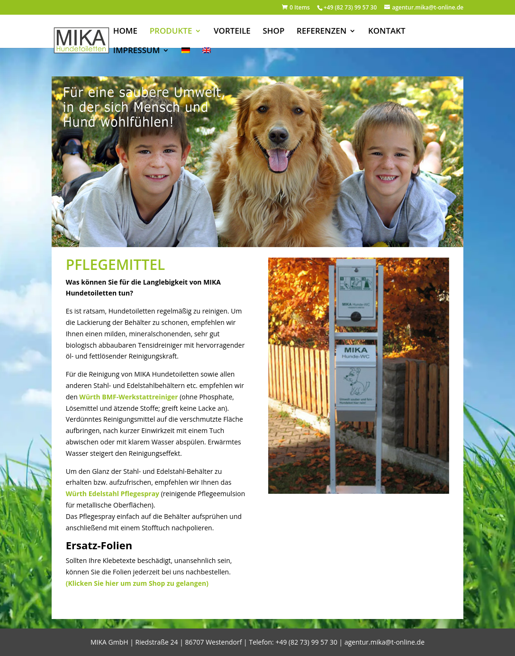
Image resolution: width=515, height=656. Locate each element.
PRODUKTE (171, 32)
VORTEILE (232, 32)
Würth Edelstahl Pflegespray (112, 493)
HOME (125, 32)
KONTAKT (387, 32)
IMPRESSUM (136, 51)
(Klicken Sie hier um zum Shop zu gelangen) (137, 583)
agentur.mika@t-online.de (384, 642)
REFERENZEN (321, 32)
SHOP (274, 32)
